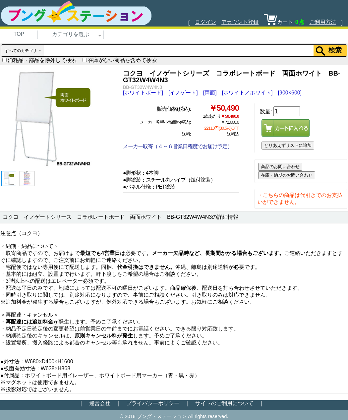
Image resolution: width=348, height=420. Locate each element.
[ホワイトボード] (143, 92)
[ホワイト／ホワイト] (247, 92)
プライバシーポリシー (152, 403)
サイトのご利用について (224, 403)
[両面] (210, 92)
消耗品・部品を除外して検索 (39, 60)
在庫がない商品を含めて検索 (120, 60)
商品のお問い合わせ (280, 166)
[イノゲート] (183, 92)
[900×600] (290, 92)
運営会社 (99, 403)
